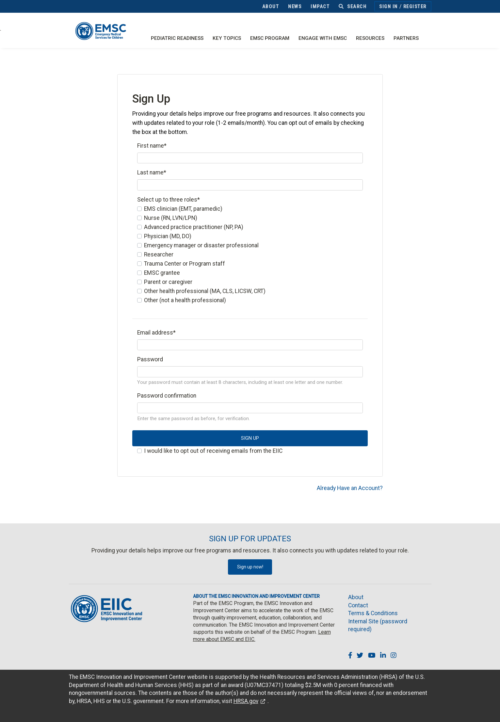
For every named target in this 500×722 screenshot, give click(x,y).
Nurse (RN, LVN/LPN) (170, 218)
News (294, 6)
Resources (370, 38)
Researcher (158, 254)
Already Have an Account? (350, 488)
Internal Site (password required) (377, 625)
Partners (406, 38)
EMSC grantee (162, 273)
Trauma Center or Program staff (184, 263)
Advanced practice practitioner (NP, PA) (193, 227)
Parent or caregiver (168, 282)
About (270, 6)
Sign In (388, 6)
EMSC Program (269, 38)
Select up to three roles (168, 199)
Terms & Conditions (373, 613)
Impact (320, 6)
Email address (156, 332)
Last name (151, 172)
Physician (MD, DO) (167, 236)
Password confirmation (166, 395)
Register (415, 6)
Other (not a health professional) (185, 300)
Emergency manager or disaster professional (201, 245)
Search (352, 6)
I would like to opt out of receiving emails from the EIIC (213, 451)
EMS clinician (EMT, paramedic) (183, 208)
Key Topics (227, 38)
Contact (358, 605)
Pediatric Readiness (177, 38)
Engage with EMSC (322, 38)
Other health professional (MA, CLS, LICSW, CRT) (205, 291)
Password (150, 359)
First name (152, 145)
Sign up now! (250, 566)
